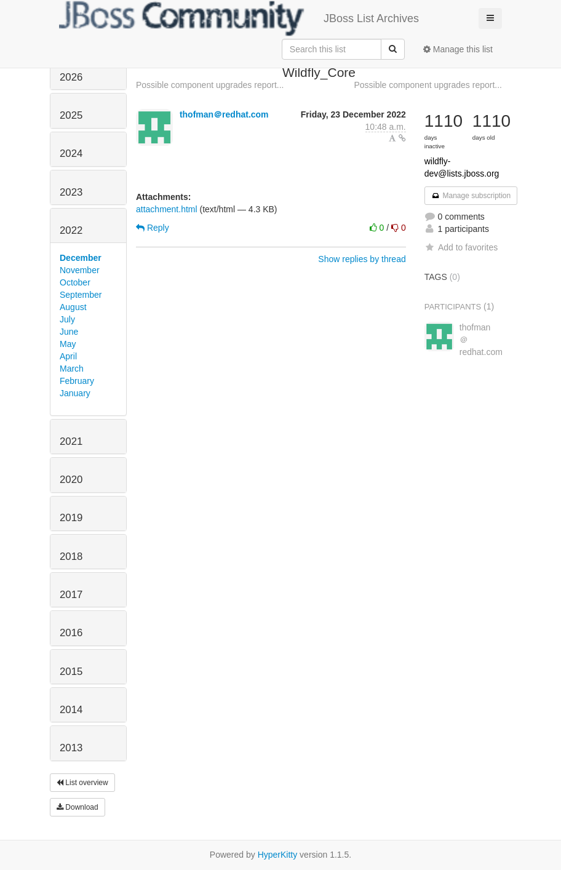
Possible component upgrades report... (210, 85)
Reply (152, 228)
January (75, 393)
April (68, 356)
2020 (71, 479)
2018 (71, 556)
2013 (71, 748)
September (80, 295)
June (69, 332)
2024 (71, 153)
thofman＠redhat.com (224, 114)
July (67, 319)
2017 (71, 595)
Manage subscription (471, 195)
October (75, 282)
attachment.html (166, 209)
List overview (82, 782)
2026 (71, 77)
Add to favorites (461, 247)
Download (77, 807)
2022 (71, 230)
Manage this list (458, 49)
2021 (71, 441)
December (80, 258)
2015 (71, 671)
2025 (71, 115)
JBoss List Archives (239, 18)
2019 (71, 518)
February (77, 381)
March (72, 368)
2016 (71, 633)
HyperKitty (278, 855)
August (73, 307)
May (68, 344)
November (80, 270)
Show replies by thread (361, 259)
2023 (71, 192)
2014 (71, 710)
